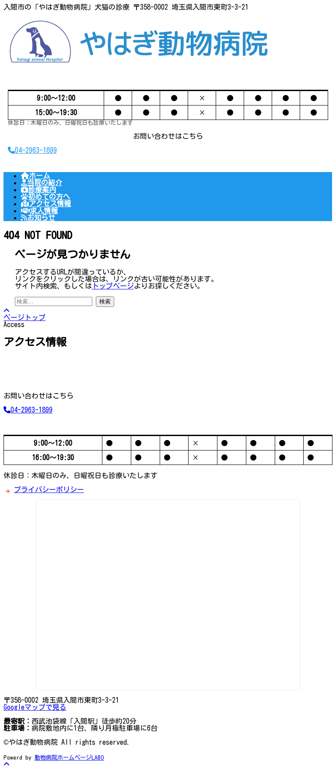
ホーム (35, 175)
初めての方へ (45, 196)
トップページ (113, 285)
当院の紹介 (41, 182)
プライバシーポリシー (49, 489)
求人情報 (39, 210)
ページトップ (25, 314)
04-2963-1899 (32, 150)
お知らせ (38, 217)
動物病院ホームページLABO (69, 757)
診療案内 (38, 189)
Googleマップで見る (35, 707)
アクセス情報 (46, 203)
